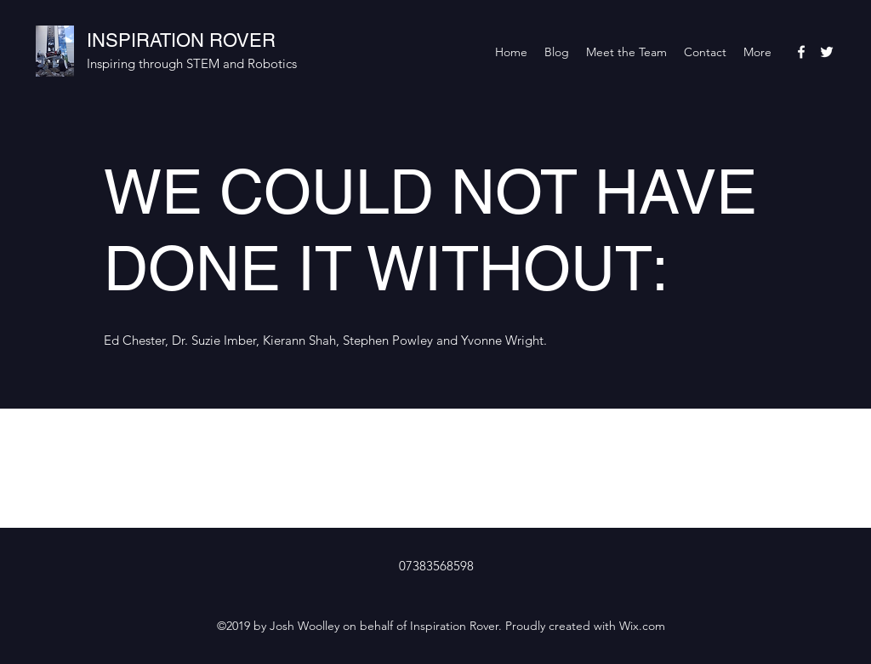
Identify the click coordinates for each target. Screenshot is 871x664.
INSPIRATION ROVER (181, 40)
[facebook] (801, 51)
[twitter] (826, 51)
